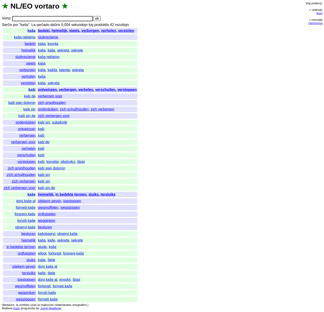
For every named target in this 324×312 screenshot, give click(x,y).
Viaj (307, 3)
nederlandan (63, 305)
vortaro (47, 6)
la (17, 305)
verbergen (67, 89)
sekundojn (79, 25)
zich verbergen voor (54, 116)
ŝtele (51, 260)
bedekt (44, 31)
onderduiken (48, 109)
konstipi (52, 162)
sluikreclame (48, 37)
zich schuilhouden (74, 109)
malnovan (47, 305)
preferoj (316, 3)
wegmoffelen (48, 207)
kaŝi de (29, 96)
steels (74, 31)
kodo (16, 308)
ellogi (42, 253)
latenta (64, 70)
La (33, 25)
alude (42, 247)
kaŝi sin (29, 109)
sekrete (77, 50)
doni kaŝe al (25, 201)
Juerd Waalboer (50, 308)
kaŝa (31, 31)
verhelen (85, 89)
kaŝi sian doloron (21, 103)
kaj (91, 25)
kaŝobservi (46, 234)
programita (28, 308)
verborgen (90, 31)
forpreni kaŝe (24, 214)
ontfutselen (47, 214)
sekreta (63, 50)
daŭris (55, 25)
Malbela (7, 308)
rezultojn (122, 25)
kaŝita (52, 70)
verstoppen (127, 89)
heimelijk (59, 31)
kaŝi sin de (26, 116)
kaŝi (31, 89)
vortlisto (24, 305)
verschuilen (105, 89)
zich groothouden (52, 103)
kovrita (53, 44)
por (15, 25)
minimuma (315, 23)
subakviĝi (59, 122)
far (38, 308)
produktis (101, 25)
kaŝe (51, 50)
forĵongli (54, 253)
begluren (45, 227)
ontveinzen (47, 89)
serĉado (42, 25)
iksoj (319, 13)
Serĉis (7, 25)
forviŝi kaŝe (26, 221)
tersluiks (108, 194)
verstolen (126, 31)
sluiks (93, 194)
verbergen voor (50, 96)
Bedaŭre (8, 305)
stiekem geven (49, 201)
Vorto (6, 18)
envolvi (64, 280)
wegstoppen (70, 207)
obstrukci (68, 162)
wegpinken (46, 221)
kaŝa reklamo (24, 37)
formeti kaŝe (25, 207)
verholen (108, 31)
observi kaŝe (25, 227)
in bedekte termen (70, 194)
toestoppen (72, 201)
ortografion (79, 305)
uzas (33, 305)
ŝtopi (81, 162)
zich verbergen (102, 109)
